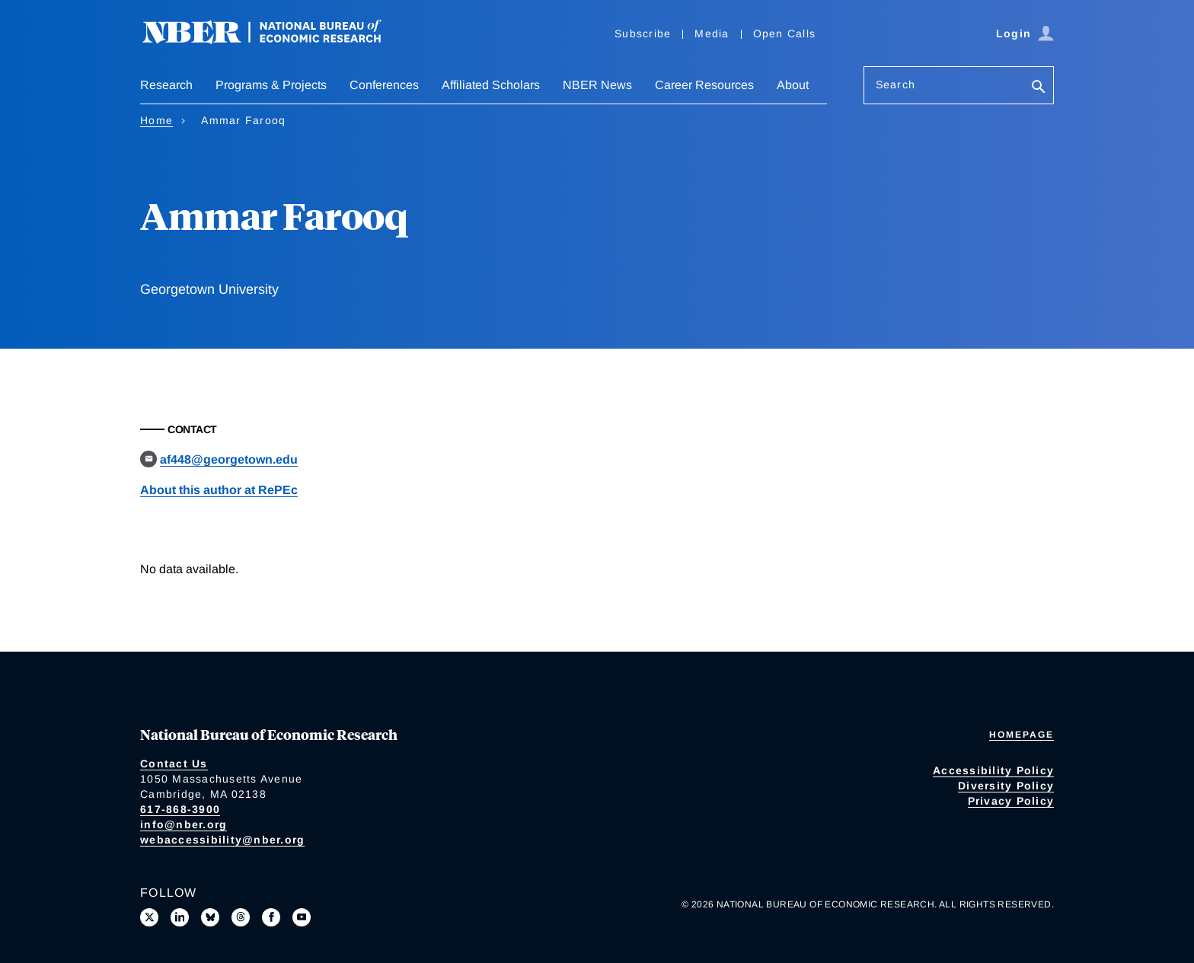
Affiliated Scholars (491, 84)
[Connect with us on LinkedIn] (180, 917)
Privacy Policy (1011, 801)
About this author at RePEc (219, 489)
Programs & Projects (271, 84)
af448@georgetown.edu (229, 459)
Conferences (384, 84)
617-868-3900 (180, 809)
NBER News (597, 84)
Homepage (1021, 734)
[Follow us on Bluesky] (210, 917)
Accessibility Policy (993, 770)
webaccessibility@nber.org (222, 840)
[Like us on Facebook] (271, 917)
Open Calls (784, 33)
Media (711, 33)
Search (895, 84)
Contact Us (174, 763)
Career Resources (704, 84)
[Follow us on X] (149, 917)
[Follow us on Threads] (240, 917)
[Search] (1039, 88)
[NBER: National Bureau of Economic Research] (274, 39)
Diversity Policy (1006, 786)
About (793, 84)
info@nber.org (183, 824)
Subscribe (643, 33)
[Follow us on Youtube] (301, 917)
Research (166, 84)
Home (156, 120)
